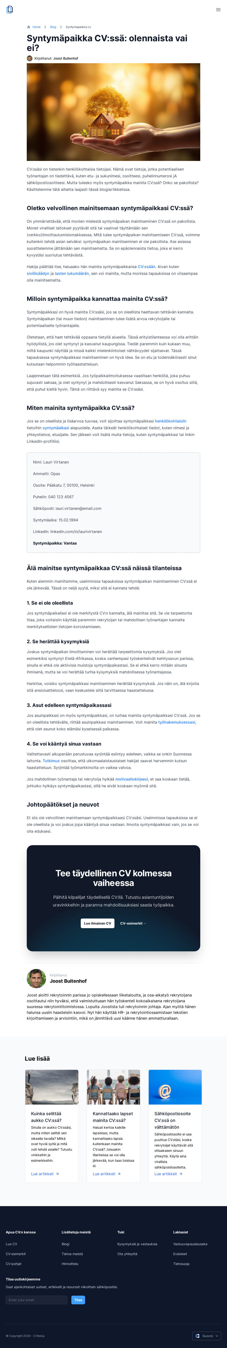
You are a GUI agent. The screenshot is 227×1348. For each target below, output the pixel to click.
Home (36, 27)
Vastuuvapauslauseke (190, 1244)
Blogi (65, 1244)
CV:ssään (146, 266)
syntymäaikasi (56, 427)
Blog (53, 27)
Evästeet (180, 1254)
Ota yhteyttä (127, 1254)
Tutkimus (51, 760)
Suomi (207, 1336)
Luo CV (11, 1244)
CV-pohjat (13, 1264)
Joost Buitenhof (65, 58)
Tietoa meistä (72, 1254)
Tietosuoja (181, 1264)
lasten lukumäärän (72, 273)
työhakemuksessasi (176, 722)
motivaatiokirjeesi (131, 779)
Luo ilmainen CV (97, 923)
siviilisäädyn (38, 273)
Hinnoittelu (70, 1264)
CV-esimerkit (133, 923)
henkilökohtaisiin (171, 421)
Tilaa (78, 1300)
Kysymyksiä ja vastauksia (137, 1244)
